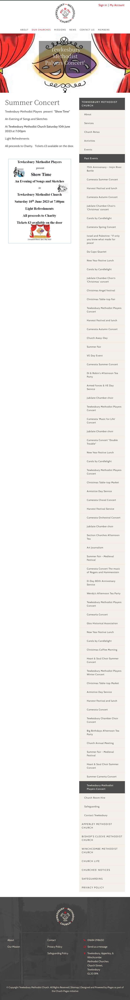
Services (89, 123)
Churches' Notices (96, 869)
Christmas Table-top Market (103, 482)
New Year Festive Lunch (100, 260)
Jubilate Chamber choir (100, 397)
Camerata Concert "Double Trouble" (102, 442)
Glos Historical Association (102, 623)
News (72, 29)
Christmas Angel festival (101, 290)
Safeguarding (92, 806)
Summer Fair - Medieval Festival (100, 558)
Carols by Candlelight (99, 218)
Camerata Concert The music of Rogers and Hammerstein (103, 570)
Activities (89, 140)
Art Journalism (95, 547)
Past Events (91, 158)
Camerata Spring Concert (101, 227)
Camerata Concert (97, 709)
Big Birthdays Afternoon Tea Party (103, 732)
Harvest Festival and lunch (102, 188)
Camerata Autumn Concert (102, 197)
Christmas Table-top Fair (101, 299)
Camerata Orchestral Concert (104, 517)
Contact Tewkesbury (95, 815)
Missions (60, 29)
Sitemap (75, 987)
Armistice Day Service (99, 491)
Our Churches (41, 29)
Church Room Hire (94, 797)
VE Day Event (95, 355)
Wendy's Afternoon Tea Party (104, 593)
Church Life (91, 861)
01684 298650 (95, 940)
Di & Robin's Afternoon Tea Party (102, 375)
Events (88, 149)
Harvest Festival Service (100, 508)
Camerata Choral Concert (101, 500)
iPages (110, 987)
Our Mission (13, 946)
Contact (51, 940)
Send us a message (97, 946)
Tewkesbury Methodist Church (99, 103)
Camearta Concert (97, 614)
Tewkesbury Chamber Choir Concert (102, 720)
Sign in (103, 5)
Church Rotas (92, 131)
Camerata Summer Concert (102, 179)
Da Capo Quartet (96, 251)
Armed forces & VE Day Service (100, 387)
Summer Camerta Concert (102, 776)
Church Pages (62, 991)
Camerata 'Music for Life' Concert (101, 420)
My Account (117, 5)
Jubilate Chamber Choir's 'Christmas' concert (101, 207)
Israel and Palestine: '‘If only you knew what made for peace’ (103, 239)
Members (104, 29)
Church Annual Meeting (100, 743)
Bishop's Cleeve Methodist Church (102, 838)
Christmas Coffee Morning (102, 649)
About (24, 29)
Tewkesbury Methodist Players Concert (104, 309)
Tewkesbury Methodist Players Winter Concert (104, 672)
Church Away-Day (97, 337)
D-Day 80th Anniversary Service (101, 582)
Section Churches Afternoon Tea (103, 537)
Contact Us (87, 29)
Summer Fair (94, 346)
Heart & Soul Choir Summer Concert (102, 660)
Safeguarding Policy (57, 953)
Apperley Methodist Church (97, 826)
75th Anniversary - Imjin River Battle (104, 169)
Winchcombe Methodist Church (100, 850)
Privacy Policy (93, 887)
